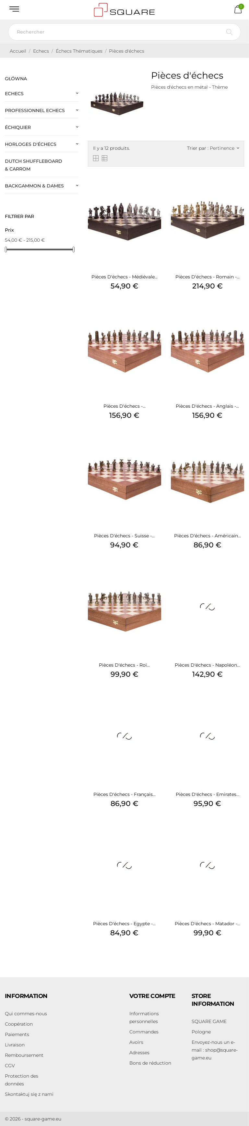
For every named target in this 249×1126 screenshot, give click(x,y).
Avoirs (136, 1042)
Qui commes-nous (26, 1014)
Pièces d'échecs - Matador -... (207, 924)
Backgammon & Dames (34, 186)
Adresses (139, 1053)
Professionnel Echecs (35, 110)
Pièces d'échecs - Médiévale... (124, 277)
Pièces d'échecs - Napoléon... (207, 665)
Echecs (14, 93)
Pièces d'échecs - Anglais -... (207, 406)
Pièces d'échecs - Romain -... (207, 277)
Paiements (17, 1034)
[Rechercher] (124, 32)
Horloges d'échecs (30, 144)
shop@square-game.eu (215, 1050)
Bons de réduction (150, 1063)
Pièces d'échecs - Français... (124, 794)
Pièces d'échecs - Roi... (124, 665)
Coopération (19, 1024)
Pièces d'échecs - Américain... (207, 536)
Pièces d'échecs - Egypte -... (124, 924)
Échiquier (18, 127)
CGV (10, 1065)
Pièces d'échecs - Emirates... (207, 794)
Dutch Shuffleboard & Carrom (33, 165)
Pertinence (224, 148)
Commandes (144, 1032)
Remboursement (24, 1055)
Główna (16, 79)
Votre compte (152, 996)
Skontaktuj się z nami (29, 1094)
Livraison (15, 1045)
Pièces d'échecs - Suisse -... (124, 536)
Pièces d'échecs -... (124, 406)
